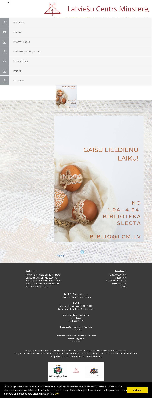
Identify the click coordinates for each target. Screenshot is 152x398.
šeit (57, 393)
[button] (139, 36)
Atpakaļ (60, 255)
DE (24, 11)
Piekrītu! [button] (137, 390)
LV (30, 11)
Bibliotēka (83, 79)
